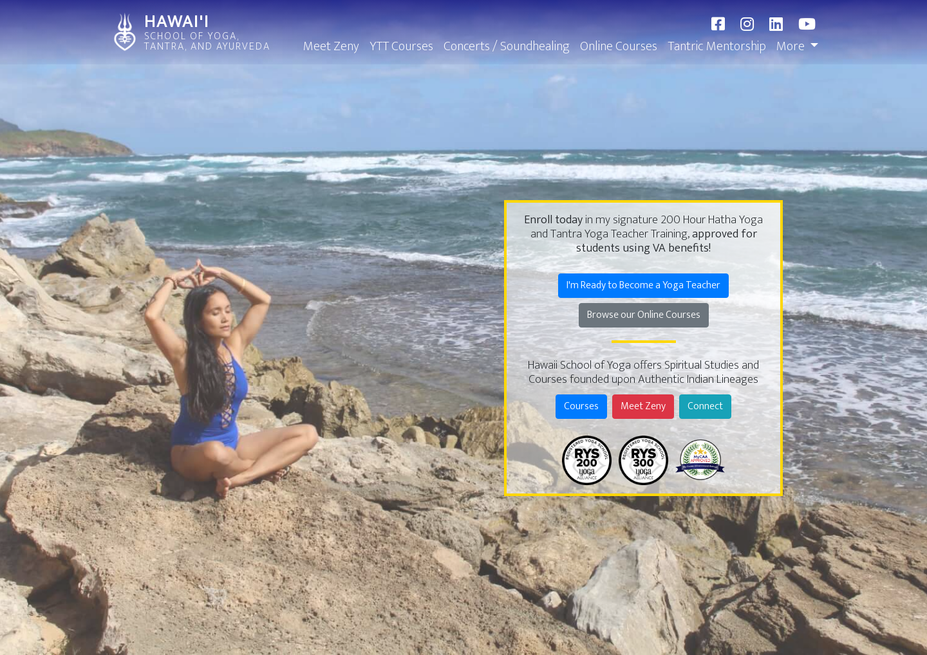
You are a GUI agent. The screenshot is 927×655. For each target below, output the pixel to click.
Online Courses (618, 46)
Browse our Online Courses (643, 315)
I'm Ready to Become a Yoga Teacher (643, 285)
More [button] (791, 46)
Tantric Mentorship (717, 46)
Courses (581, 406)
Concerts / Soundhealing (507, 46)
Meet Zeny (331, 46)
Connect (705, 406)
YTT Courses (401, 46)
